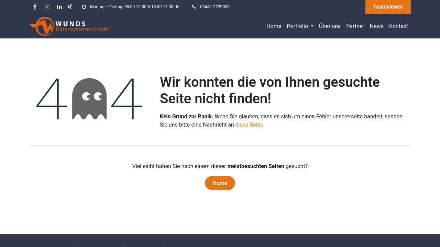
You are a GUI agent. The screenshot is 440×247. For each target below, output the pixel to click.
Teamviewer (388, 6)
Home (220, 183)
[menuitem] (274, 26)
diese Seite (248, 124)
